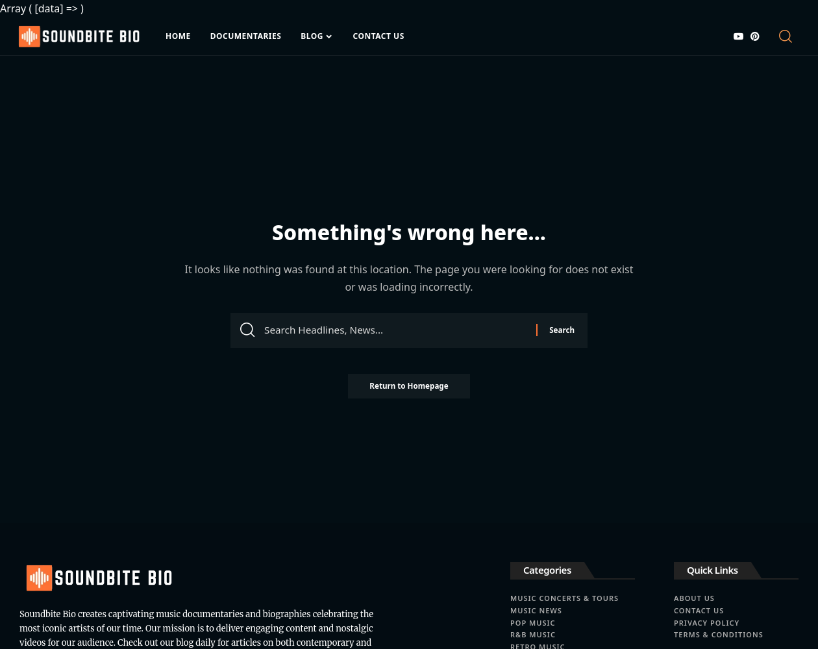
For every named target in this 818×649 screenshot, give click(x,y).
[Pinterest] (755, 36)
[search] (788, 36)
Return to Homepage (408, 389)
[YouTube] (738, 36)
